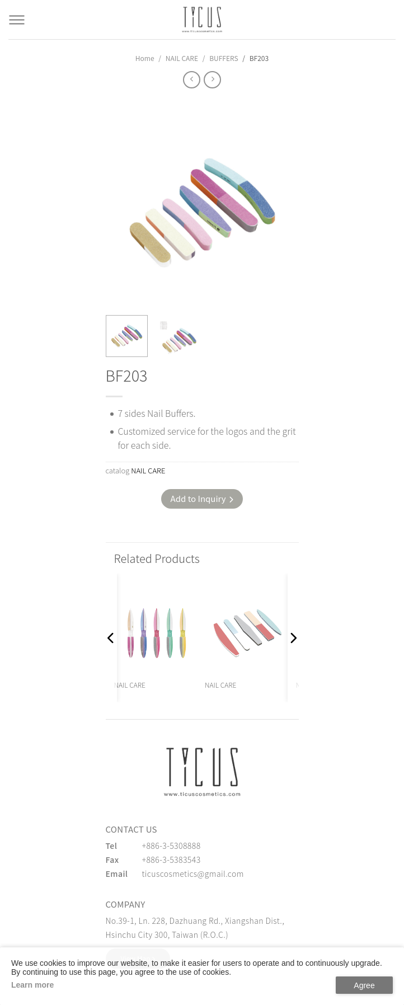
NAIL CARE (182, 58)
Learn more (32, 984)
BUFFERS (223, 58)
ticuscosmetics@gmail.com (193, 873)
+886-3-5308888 (171, 845)
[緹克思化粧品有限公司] (202, 771)
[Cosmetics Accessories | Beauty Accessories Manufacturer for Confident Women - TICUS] (202, 19)
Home (144, 58)
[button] (111, 638)
